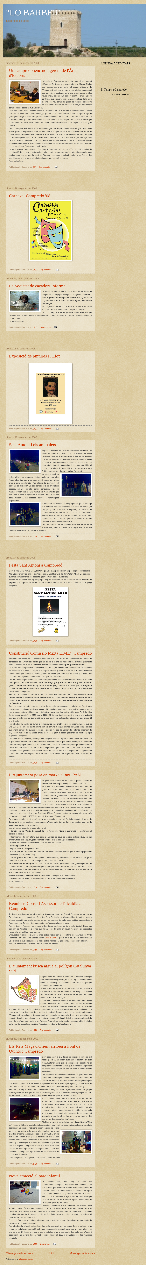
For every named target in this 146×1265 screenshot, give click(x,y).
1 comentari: (45, 1244)
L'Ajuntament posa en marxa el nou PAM (45, 774)
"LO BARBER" (34, 12)
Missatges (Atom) (26, 1259)
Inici (51, 1253)
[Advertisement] (50, 179)
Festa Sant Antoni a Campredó (36, 565)
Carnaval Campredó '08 (29, 195)
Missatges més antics (82, 1253)
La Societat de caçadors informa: (38, 285)
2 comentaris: (46, 327)
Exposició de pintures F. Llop (35, 356)
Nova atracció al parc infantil (34, 1175)
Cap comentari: (45, 167)
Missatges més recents (19, 1253)
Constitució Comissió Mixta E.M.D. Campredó (50, 653)
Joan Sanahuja (51, 938)
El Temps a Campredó (120, 94)
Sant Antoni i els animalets (32, 444)
